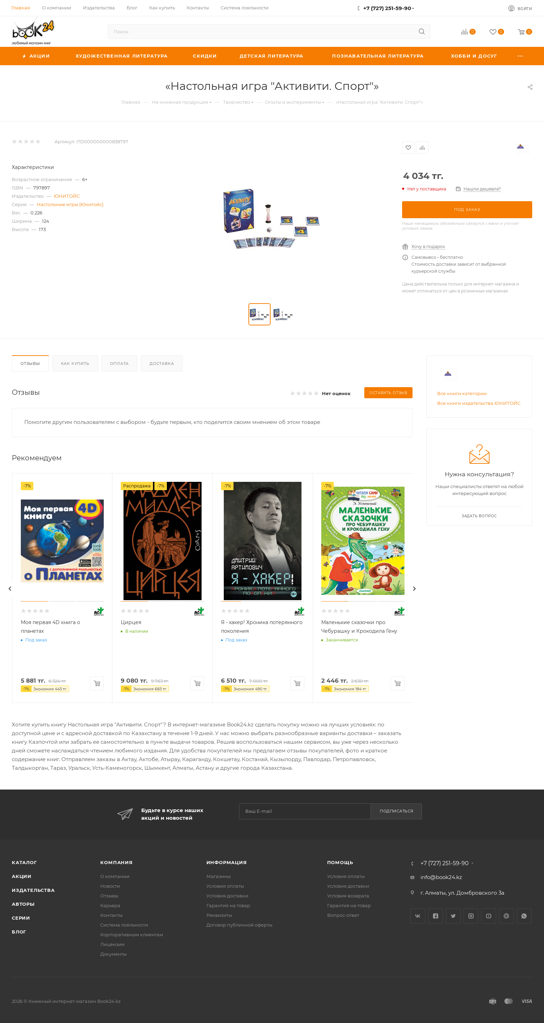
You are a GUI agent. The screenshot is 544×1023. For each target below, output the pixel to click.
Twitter (453, 916)
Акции (22, 876)
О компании (114, 876)
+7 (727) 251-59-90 (387, 8)
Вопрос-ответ (343, 915)
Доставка (162, 363)
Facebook (435, 916)
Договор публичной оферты (239, 925)
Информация (226, 862)
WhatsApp (524, 916)
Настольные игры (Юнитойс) (70, 204)
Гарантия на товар (228, 905)
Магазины (218, 876)
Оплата (119, 363)
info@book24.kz (441, 877)
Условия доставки (227, 895)
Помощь (340, 862)
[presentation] (10, 589)
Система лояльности (124, 925)
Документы (113, 954)
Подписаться (397, 811)
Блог (19, 932)
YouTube (488, 916)
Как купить (75, 363)
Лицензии (112, 944)
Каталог (24, 862)
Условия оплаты (225, 886)
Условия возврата (348, 895)
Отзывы (30, 363)
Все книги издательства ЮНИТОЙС (478, 403)
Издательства (33, 890)
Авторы (23, 904)
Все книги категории (462, 393)
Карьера (110, 905)
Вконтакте (417, 916)
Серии (21, 918)
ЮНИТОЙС (67, 196)
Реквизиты (219, 915)
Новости (110, 886)
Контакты (111, 915)
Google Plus (506, 916)
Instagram (471, 916)
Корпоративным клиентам (131, 934)
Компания (116, 862)
